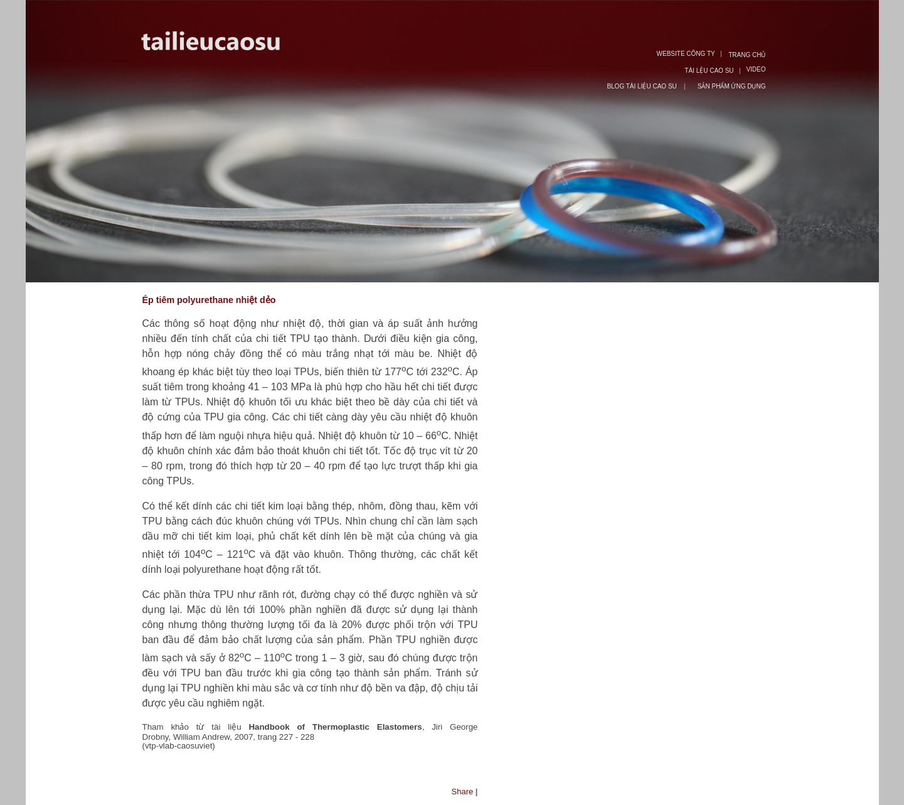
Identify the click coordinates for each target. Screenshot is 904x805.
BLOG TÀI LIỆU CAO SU (642, 86)
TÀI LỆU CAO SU (708, 70)
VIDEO (755, 69)
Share (463, 791)
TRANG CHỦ (746, 54)
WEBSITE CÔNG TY (686, 53)
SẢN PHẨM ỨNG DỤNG (732, 86)
